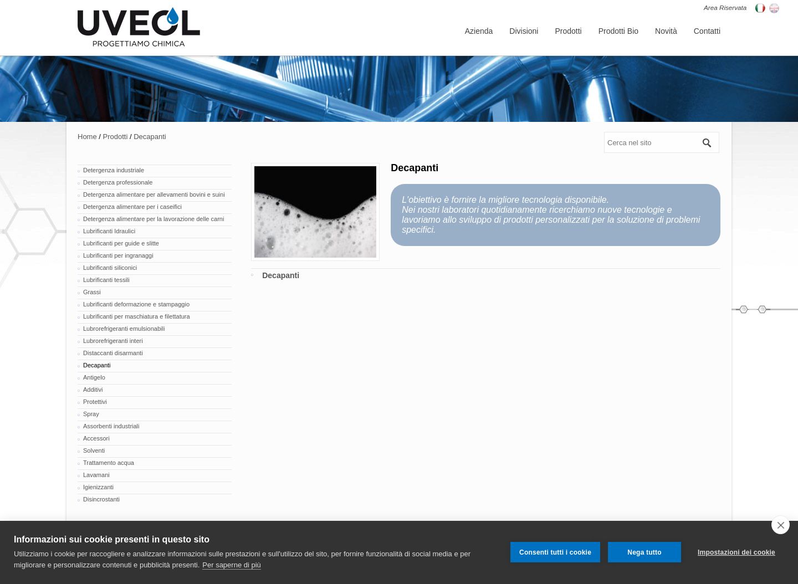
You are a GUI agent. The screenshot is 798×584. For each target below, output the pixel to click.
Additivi (93, 389)
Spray (91, 414)
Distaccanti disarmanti (113, 353)
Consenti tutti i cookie (555, 552)
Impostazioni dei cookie (736, 552)
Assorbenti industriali (111, 426)
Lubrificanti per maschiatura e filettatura (136, 316)
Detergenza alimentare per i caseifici (132, 206)
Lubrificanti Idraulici (109, 231)
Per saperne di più (231, 565)
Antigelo (94, 377)
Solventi (94, 450)
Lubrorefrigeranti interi (113, 340)
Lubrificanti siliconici (110, 267)
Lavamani (96, 475)
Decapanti (150, 136)
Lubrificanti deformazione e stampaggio (136, 304)
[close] (780, 524)
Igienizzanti (98, 487)
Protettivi (95, 401)
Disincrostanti (101, 499)
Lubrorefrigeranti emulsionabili (124, 328)
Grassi (92, 292)
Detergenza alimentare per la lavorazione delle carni (153, 219)
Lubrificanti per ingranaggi (118, 255)
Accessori (96, 438)
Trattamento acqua (108, 462)
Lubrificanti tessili (106, 279)
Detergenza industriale (113, 170)
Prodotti (115, 136)
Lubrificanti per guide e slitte (121, 243)
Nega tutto (644, 552)
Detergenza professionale (117, 182)
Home (87, 136)
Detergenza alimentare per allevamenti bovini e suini (154, 194)
